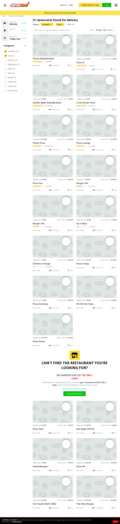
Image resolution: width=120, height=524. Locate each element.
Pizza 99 (80, 466)
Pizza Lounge (83, 142)
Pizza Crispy (82, 263)
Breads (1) (10, 77)
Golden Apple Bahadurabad (47, 102)
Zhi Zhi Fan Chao (85, 303)
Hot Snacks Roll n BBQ (44, 503)
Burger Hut (82, 183)
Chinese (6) (10, 82)
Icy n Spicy (81, 223)
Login (107, 5)
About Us (63, 5)
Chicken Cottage (41, 263)
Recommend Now (74, 393)
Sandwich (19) (11, 51)
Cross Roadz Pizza (85, 102)
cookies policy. (17, 521)
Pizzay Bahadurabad (43, 58)
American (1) (11, 60)
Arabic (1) (9, 69)
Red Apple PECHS (85, 428)
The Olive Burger (85, 503)
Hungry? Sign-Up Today (90, 5)
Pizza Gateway (40, 303)
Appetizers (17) (11, 64)
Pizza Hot (38, 183)
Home (4, 16)
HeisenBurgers (40, 466)
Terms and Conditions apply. (74, 388)
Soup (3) (9, 56)
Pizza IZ (80, 62)
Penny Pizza (39, 142)
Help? (71, 5)
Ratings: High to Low (105, 30)
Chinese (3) (10, 86)
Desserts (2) (10, 90)
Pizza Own (38, 428)
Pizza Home (39, 341)
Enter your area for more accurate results (60, 13)
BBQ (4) (9, 73)
